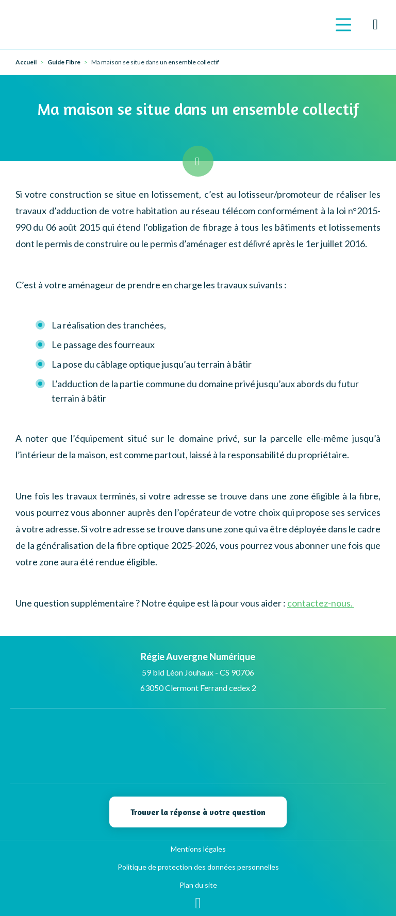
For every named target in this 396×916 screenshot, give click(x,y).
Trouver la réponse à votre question (198, 812)
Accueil (26, 62)
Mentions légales (198, 848)
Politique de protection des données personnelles (198, 866)
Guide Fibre (63, 62)
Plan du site (198, 884)
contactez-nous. (320, 603)
